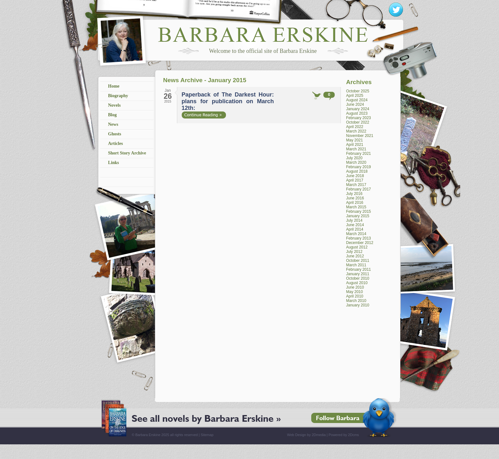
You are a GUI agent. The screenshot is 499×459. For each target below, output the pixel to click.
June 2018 (355, 176)
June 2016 (355, 198)
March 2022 (356, 131)
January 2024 (357, 109)
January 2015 (357, 216)
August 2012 (357, 247)
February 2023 (358, 118)
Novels (114, 105)
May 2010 (354, 292)
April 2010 (354, 296)
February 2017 (358, 189)
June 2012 (355, 256)
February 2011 (358, 269)
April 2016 (354, 202)
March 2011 (356, 265)
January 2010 (357, 305)
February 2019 (358, 167)
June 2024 (355, 104)
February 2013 (358, 238)
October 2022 (357, 122)
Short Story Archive (127, 153)
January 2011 (357, 274)
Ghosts (114, 134)
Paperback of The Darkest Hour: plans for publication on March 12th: (228, 101)
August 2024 (357, 100)
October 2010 (357, 278)
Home (114, 86)
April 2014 (354, 229)
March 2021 (356, 149)
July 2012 (354, 251)
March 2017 (356, 185)
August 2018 (357, 171)
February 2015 (358, 211)
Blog (112, 114)
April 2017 (354, 180)
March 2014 (356, 234)
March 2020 (356, 162)
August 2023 (357, 113)
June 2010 (355, 287)
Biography (118, 95)
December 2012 (359, 242)
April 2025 (354, 95)
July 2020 (354, 158)
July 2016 (354, 193)
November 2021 (359, 135)
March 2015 (356, 207)
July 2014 (354, 220)
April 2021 (354, 144)
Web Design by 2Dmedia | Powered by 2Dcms (323, 435)
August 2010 (357, 283)
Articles (115, 143)
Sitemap (206, 435)
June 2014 (355, 225)
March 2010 (356, 300)
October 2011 (357, 260)
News (113, 124)
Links (113, 162)
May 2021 (354, 140)
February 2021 (358, 153)
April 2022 (354, 127)
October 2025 (357, 91)
